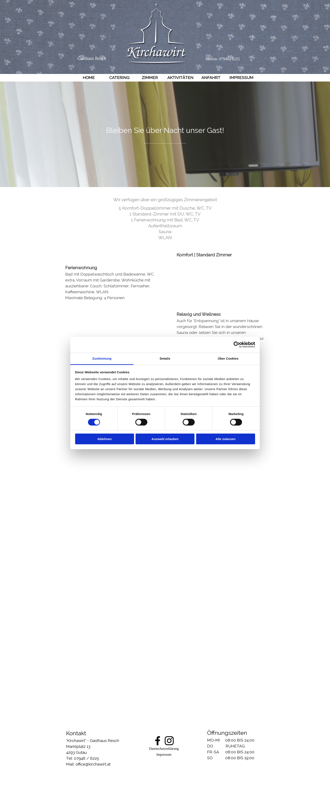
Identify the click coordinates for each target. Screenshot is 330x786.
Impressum (163, 754)
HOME (89, 77)
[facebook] (157, 740)
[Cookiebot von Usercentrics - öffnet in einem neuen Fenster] (236, 344)
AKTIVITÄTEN (180, 77)
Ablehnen (104, 439)
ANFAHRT (210, 77)
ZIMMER (150, 77)
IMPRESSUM (241, 77)
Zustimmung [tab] (102, 358)
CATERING (119, 77)
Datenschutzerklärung (164, 748)
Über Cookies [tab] (228, 358)
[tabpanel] (165, 134)
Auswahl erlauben (165, 439)
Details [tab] (165, 358)
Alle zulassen (226, 439)
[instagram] (169, 740)
